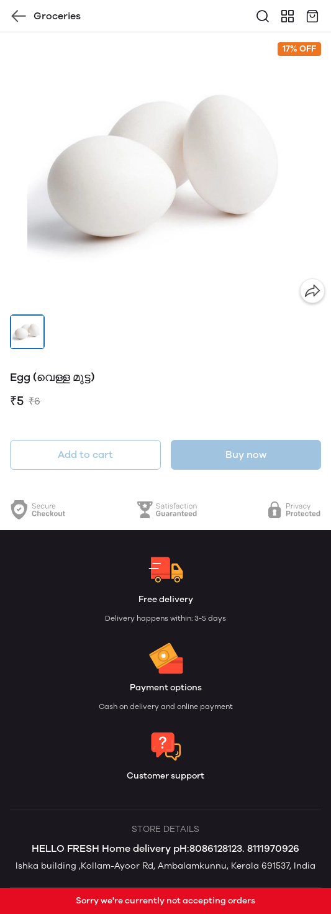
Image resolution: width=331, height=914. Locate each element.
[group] (165, 170)
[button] (27, 331)
